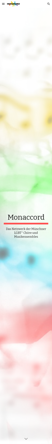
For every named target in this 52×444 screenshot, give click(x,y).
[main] (26, 226)
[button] (3, 4)
